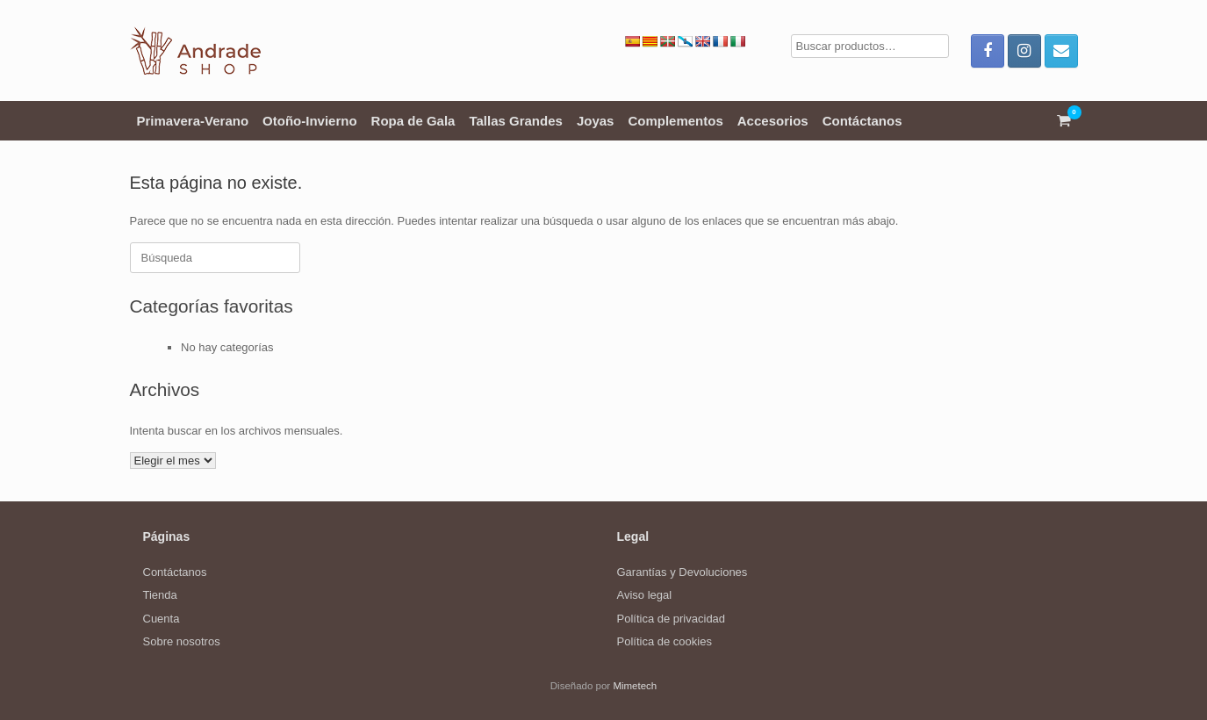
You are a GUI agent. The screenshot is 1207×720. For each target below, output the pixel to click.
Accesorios (772, 120)
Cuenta (161, 618)
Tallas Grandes (515, 120)
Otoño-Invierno (309, 120)
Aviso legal (644, 594)
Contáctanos (862, 120)
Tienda (160, 594)
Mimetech (635, 685)
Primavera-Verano (193, 120)
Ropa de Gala (413, 120)
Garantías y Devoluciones (682, 572)
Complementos (675, 120)
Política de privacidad (671, 618)
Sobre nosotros (181, 641)
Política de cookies (664, 641)
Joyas (595, 120)
